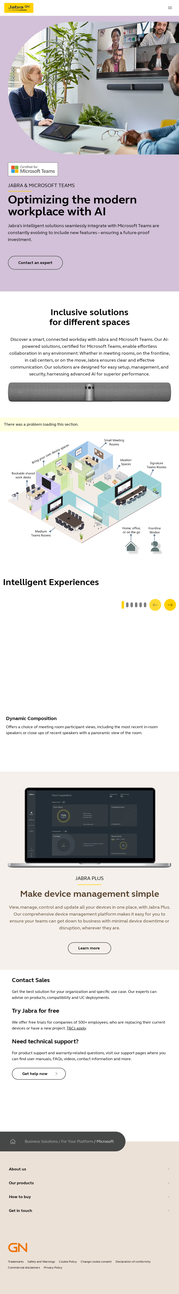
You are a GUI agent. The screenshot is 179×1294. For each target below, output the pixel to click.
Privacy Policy (53, 1267)
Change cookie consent (96, 1261)
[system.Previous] (155, 605)
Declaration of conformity (133, 1261)
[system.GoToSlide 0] (123, 605)
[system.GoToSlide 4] (140, 604)
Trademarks (16, 1261)
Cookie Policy (68, 1261)
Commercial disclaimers (24, 1267)
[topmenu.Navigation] (170, 8)
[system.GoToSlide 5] (145, 604)
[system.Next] (170, 605)
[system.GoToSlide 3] (136, 604)
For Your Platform (77, 1141)
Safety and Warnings (41, 1261)
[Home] (13, 1141)
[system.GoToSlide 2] (131, 604)
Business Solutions (41, 1141)
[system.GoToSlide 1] (127, 604)
